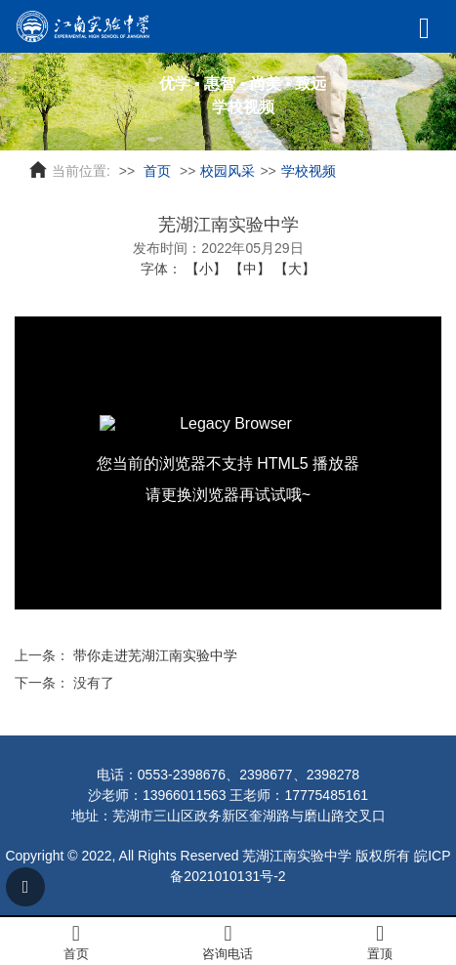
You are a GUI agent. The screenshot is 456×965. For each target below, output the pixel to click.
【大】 (294, 268)
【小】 (206, 268)
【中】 (249, 268)
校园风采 (227, 171)
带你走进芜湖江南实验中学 (155, 655)
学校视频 (308, 171)
